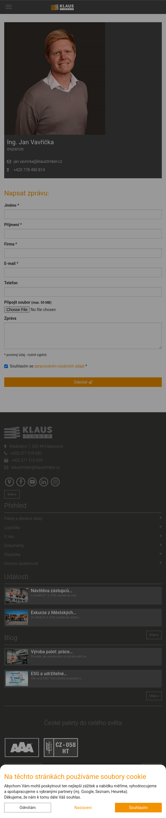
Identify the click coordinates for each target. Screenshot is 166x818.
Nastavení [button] (83, 807)
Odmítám (28, 807)
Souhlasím (138, 807)
